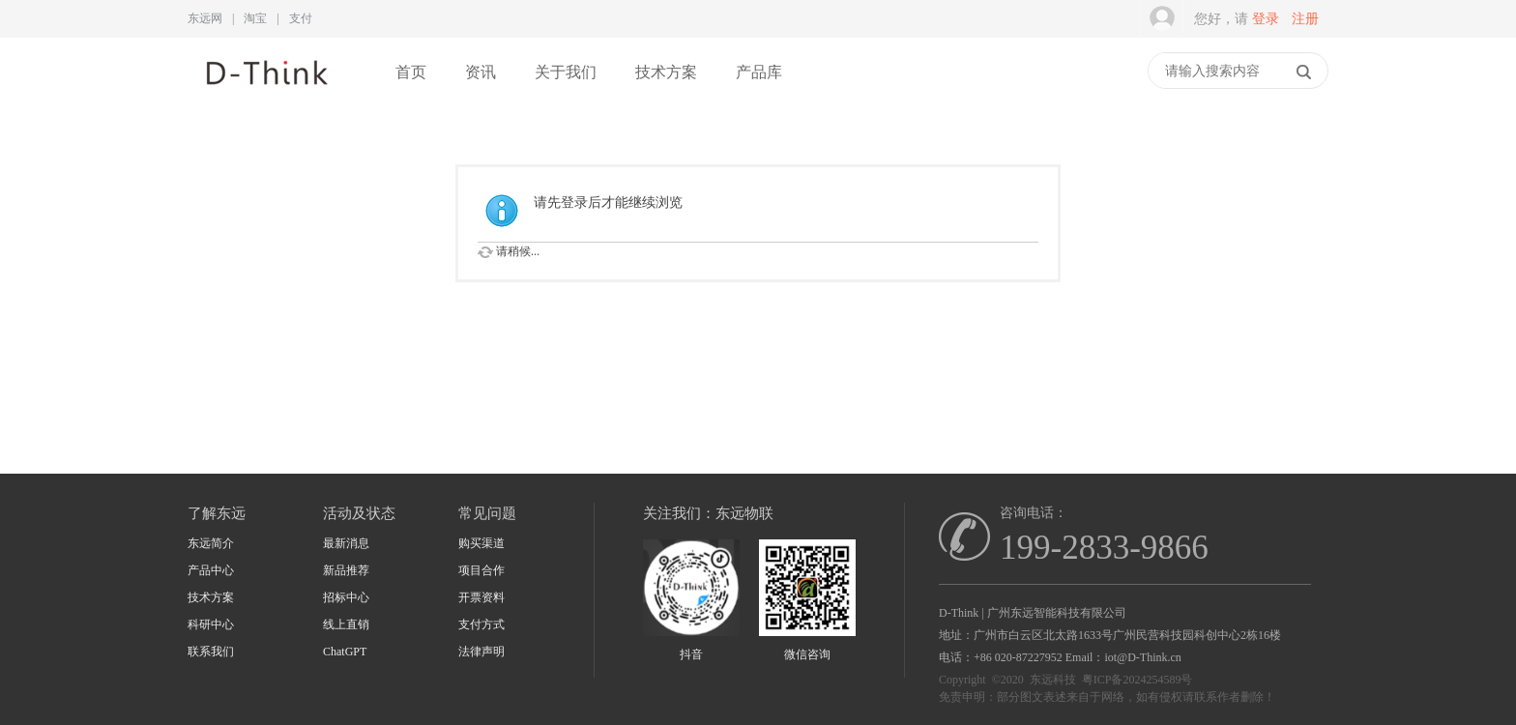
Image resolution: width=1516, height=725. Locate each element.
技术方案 (666, 72)
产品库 (759, 72)
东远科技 (1053, 679)
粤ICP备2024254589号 (1137, 679)
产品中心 (211, 570)
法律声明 (481, 651)
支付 (300, 18)
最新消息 (346, 543)
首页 (410, 72)
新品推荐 (346, 570)
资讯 (480, 72)
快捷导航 (1138, 72)
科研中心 (211, 624)
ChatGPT (344, 651)
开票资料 (481, 597)
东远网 (205, 18)
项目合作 (481, 570)
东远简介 (211, 543)
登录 (1265, 19)
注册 (1305, 19)
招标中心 (346, 597)
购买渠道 (481, 543)
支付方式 (481, 624)
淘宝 (255, 18)
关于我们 (566, 72)
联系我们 (211, 651)
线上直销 (346, 624)
